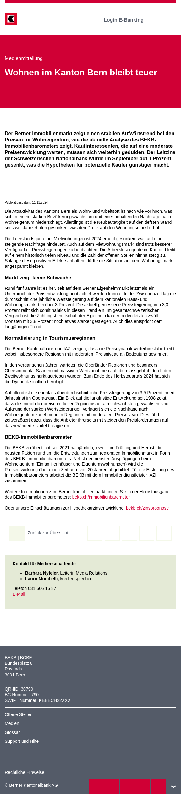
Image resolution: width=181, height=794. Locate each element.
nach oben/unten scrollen (173, 786)
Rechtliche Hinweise (24, 772)
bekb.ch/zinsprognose (147, 507)
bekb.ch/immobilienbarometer (101, 496)
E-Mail (19, 594)
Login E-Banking (128, 20)
